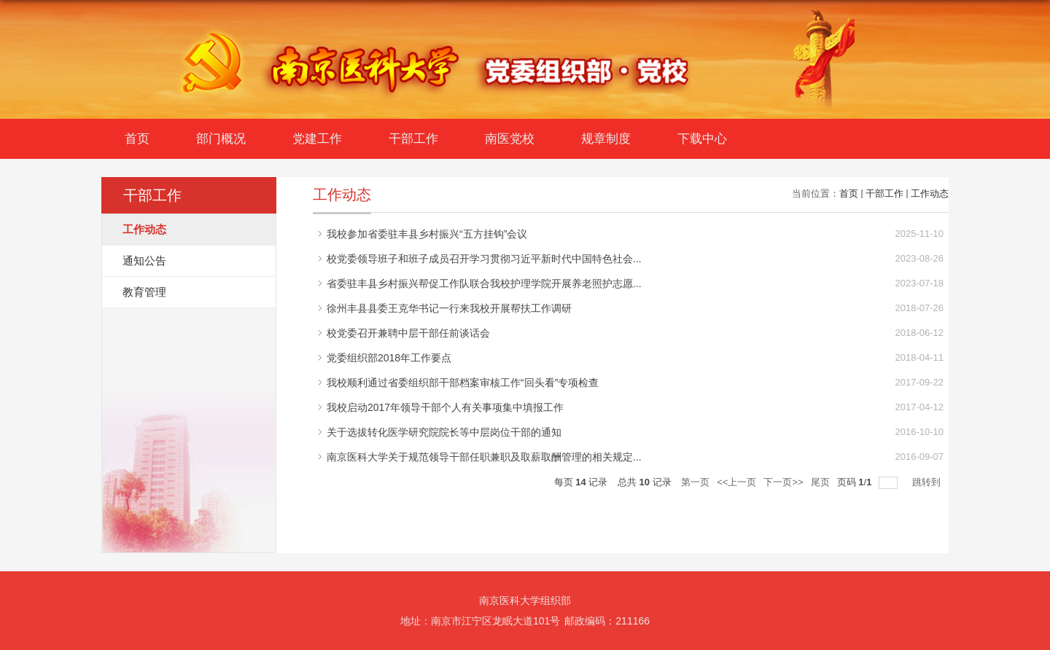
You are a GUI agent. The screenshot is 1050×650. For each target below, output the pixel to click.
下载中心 (702, 139)
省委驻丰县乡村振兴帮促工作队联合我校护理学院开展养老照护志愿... (484, 283)
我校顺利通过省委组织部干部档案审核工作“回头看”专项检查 (463, 382)
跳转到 (928, 482)
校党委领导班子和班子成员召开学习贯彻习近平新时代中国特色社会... (484, 259)
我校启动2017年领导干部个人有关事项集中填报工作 (445, 407)
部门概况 (221, 139)
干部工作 (413, 139)
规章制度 (606, 139)
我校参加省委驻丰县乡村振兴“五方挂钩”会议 (427, 234)
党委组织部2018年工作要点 (389, 358)
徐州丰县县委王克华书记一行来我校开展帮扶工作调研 (449, 308)
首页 (137, 139)
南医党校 (509, 139)
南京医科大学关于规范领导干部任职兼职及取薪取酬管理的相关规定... (484, 457)
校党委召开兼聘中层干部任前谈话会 (408, 333)
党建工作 (317, 139)
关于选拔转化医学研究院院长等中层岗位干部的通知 (444, 432)
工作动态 (930, 193)
